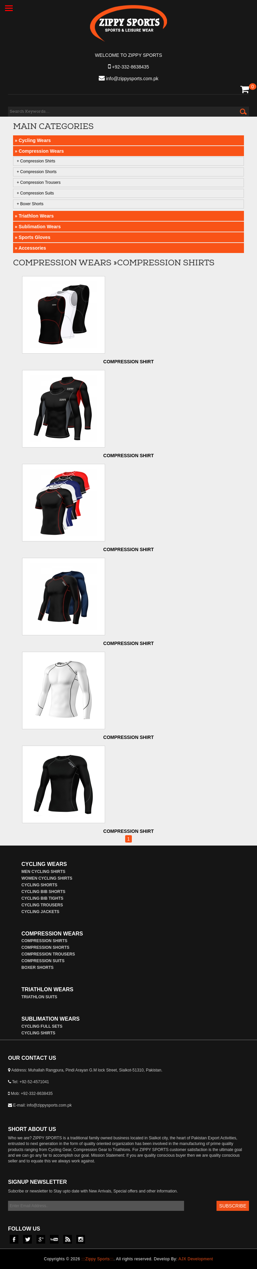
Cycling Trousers (42, 905)
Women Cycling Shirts (46, 878)
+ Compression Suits (35, 193)
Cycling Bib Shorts (43, 891)
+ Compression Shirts (36, 161)
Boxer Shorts (37, 967)
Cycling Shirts (38, 1033)
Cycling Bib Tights (42, 898)
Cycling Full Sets (41, 1026)
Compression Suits (43, 961)
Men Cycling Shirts (43, 871)
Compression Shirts (44, 940)
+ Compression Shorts (37, 171)
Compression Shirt (128, 361)
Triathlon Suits (39, 997)
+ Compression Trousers (39, 182)
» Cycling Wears (33, 140)
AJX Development (195, 1259)
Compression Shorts (45, 947)
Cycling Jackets (40, 911)
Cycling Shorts (39, 885)
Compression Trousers (48, 954)
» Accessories (30, 248)
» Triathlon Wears (34, 216)
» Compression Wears (39, 151)
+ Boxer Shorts (30, 204)
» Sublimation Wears (38, 226)
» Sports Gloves (33, 237)
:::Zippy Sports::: (97, 1259)
